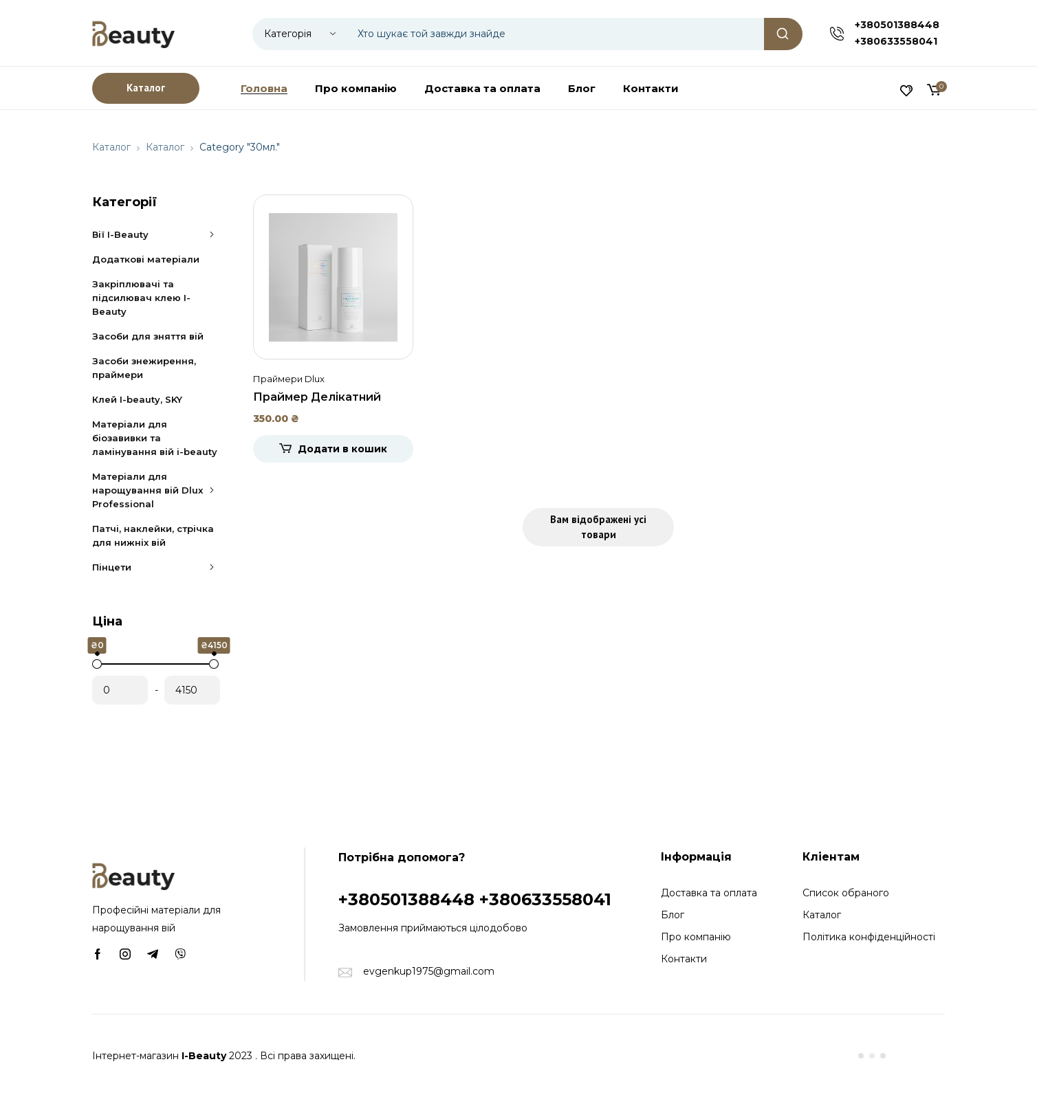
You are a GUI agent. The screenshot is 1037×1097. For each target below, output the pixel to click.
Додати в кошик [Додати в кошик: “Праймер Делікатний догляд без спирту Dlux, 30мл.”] (342, 449)
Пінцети (156, 567)
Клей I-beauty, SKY (137, 399)
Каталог (111, 147)
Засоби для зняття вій (148, 336)
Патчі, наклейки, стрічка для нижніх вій (153, 535)
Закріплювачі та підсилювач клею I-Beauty (141, 297)
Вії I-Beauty (156, 234)
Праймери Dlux (289, 378)
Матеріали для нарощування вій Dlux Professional (156, 490)
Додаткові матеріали (145, 259)
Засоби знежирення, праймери (144, 367)
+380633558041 (896, 41)
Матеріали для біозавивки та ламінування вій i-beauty (154, 438)
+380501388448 (897, 25)
